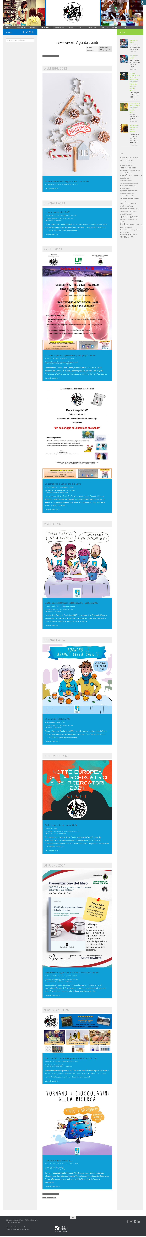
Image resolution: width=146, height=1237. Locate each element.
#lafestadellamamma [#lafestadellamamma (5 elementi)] (127, 210)
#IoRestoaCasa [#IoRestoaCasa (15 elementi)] (126, 207)
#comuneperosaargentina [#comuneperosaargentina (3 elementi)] (126, 184)
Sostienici (102, 28)
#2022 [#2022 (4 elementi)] (122, 159)
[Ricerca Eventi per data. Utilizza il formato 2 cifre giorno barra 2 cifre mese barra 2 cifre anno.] (92, 51)
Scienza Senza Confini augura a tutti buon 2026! (134, 48)
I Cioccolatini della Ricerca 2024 (62, 1161)
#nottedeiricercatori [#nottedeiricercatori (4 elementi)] (126, 215)
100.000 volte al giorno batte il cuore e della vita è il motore (77, 973)
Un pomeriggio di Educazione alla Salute (66, 485)
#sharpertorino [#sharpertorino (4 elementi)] (135, 231)
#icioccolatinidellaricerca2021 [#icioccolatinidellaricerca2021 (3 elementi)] (127, 194)
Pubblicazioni (82, 28)
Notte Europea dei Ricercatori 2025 (134, 96)
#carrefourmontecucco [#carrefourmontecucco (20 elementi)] (131, 176)
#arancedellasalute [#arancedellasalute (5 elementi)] (126, 167)
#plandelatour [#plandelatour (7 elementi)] (132, 221)
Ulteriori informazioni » (54, 190)
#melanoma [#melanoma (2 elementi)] (137, 210)
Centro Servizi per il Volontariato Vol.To (18, 1231)
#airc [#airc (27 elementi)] (137, 158)
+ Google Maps (56, 222)
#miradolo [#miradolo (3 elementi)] (122, 213)
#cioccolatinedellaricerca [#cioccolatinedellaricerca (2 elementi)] (126, 182)
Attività (29, 28)
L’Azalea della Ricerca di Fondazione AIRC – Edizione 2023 (76, 604)
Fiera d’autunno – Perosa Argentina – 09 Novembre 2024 (76, 1059)
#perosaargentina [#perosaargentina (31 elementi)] (129, 217)
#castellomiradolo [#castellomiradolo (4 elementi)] (125, 179)
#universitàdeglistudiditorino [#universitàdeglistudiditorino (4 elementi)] (128, 236)
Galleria (92, 28)
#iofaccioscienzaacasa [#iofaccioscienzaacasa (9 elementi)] (128, 205)
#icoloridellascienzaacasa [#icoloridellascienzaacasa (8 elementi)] (129, 200)
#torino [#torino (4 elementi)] (122, 233)
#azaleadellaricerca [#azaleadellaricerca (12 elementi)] (128, 169)
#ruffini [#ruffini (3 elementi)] (122, 223)
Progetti (72, 28)
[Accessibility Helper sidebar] (143, 2)
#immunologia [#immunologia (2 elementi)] (123, 202)
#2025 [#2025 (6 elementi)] (132, 159)
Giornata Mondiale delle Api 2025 (134, 118)
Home (8, 28)
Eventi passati (65, 44)
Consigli (133, 79)
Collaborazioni (54, 28)
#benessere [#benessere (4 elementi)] (123, 172)
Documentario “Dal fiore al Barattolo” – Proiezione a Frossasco (134, 140)
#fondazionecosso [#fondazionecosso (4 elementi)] (125, 190)
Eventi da (89, 48)
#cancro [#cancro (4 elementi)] (129, 174)
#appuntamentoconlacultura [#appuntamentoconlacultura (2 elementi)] (127, 164)
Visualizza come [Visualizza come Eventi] (104, 48)
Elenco (103, 52)
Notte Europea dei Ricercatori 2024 (64, 826)
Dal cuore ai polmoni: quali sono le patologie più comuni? (75, 356)
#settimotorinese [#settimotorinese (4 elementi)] (125, 231)
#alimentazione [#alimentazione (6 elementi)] (125, 162)
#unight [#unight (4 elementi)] (127, 233)
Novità (64, 28)
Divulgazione (133, 81)
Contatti (113, 28)
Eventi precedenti (49, 57)
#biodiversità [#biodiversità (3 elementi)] (123, 174)
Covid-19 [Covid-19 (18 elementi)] (129, 238)
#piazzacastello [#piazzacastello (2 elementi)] (123, 220)
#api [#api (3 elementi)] (132, 161)
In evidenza (133, 42)
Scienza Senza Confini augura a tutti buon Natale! (71, 182)
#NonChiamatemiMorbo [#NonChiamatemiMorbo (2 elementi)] (131, 213)
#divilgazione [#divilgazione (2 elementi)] (136, 184)
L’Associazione (18, 28)
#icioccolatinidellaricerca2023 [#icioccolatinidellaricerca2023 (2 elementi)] (127, 197)
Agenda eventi (41, 28)
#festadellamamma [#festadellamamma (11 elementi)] (128, 187)
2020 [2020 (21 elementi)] (122, 238)
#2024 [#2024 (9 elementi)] (126, 159)
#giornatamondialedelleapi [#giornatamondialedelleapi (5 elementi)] (128, 192)
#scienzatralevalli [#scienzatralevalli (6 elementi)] (126, 229)
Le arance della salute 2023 (60, 213)
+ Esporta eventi (48, 1199)
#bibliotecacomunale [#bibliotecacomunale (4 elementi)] (133, 172)
